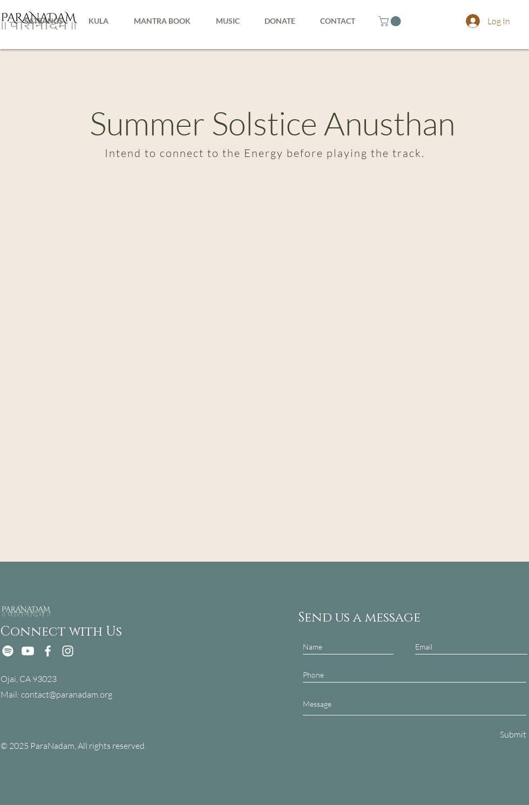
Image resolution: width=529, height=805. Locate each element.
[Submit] (511, 734)
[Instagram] (67, 651)
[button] (390, 21)
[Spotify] (8, 651)
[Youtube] (28, 651)
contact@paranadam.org (66, 694)
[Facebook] (47, 651)
